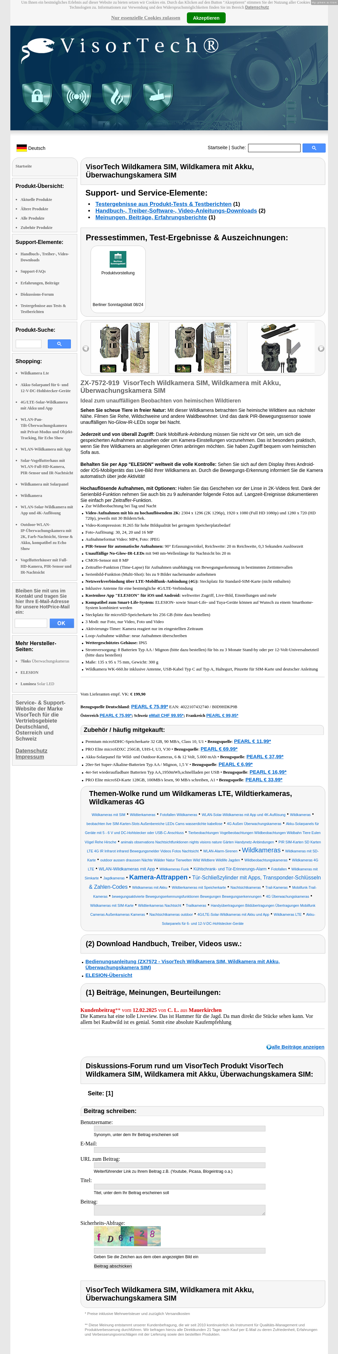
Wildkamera (31, 495)
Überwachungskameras (45, 661)
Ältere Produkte (34, 209)
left (86, 348)
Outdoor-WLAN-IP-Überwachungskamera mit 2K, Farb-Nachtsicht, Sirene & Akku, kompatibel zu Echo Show (47, 536)
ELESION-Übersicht (109, 975)
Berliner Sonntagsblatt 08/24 (118, 304)
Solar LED (37, 684)
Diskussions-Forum (37, 294)
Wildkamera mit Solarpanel (45, 484)
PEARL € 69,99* (219, 749)
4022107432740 (195, 706)
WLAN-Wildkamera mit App (46, 449)
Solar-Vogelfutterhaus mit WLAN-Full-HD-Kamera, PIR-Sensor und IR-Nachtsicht (47, 466)
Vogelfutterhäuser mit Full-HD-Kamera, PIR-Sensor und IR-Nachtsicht (46, 566)
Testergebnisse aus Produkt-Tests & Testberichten (164, 204)
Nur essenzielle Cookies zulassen (145, 17)
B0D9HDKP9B (224, 707)
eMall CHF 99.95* (166, 715)
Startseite (217, 147)
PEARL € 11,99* (252, 741)
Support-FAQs (33, 271)
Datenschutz (257, 7)
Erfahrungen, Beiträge (40, 283)
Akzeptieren (206, 17)
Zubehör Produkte (36, 227)
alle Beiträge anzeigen (298, 1047)
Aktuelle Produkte (36, 199)
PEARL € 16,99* (268, 772)
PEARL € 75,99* (149, 706)
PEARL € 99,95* (222, 715)
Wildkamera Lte (35, 373)
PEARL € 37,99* (265, 756)
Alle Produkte (32, 218)
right (321, 348)
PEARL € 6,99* (236, 764)
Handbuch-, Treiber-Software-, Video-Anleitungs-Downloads (176, 211)
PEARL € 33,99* (264, 779)
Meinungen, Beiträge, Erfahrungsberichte (151, 217)
